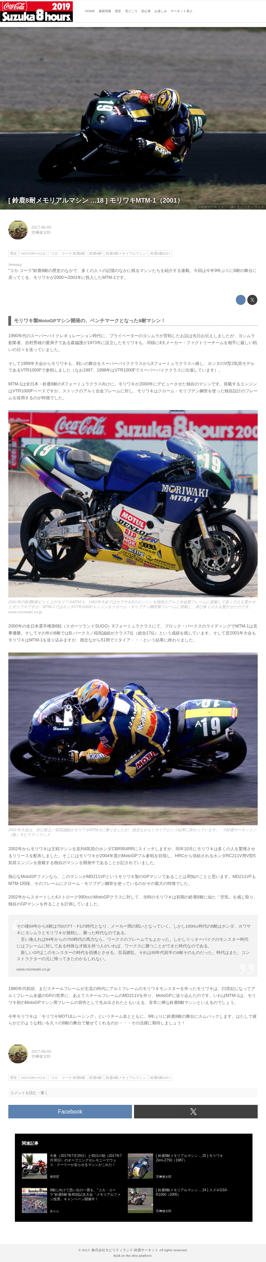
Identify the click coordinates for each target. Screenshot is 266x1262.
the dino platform (139, 1255)
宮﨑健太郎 (41, 232)
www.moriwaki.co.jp (25, 612)
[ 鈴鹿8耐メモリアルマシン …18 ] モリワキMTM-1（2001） (96, 200)
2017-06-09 (41, 227)
